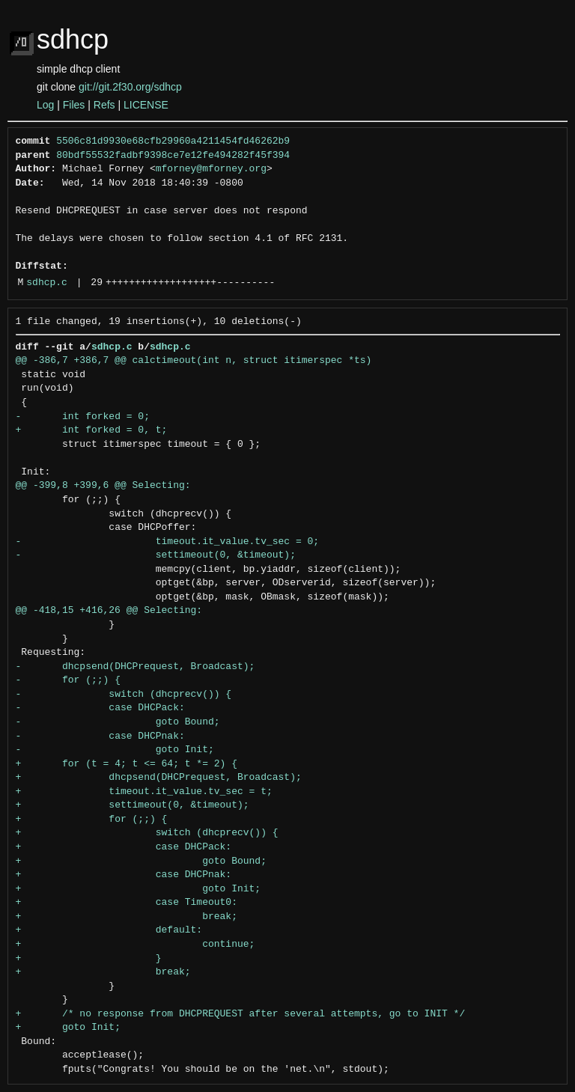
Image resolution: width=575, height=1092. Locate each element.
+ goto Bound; (141, 861)
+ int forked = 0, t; (92, 430)
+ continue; (135, 944)
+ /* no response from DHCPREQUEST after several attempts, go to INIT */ (241, 1014)
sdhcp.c (46, 283)
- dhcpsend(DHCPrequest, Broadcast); (135, 667)
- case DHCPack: (100, 708)
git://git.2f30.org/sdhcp (130, 87)
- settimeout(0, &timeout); (156, 555)
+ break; (126, 917)
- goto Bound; (118, 722)
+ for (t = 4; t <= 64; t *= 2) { (126, 764)
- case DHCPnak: (100, 736)
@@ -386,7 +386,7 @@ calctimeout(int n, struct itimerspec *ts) (194, 360)
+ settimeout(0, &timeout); (132, 805)
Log (45, 105)
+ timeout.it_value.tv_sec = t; (144, 792)
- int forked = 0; (83, 417)
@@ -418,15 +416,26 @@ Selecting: (109, 610)
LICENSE (146, 105)
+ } (89, 959)
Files (74, 105)
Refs (104, 105)
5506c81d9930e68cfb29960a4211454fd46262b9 (173, 141)
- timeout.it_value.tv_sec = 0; (168, 542)
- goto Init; (115, 750)
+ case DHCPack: (124, 847)
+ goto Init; (138, 889)
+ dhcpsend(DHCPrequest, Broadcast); (159, 777)
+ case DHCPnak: (124, 875)
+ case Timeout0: (126, 902)
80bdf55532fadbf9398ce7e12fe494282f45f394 (173, 155)
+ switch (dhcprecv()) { (147, 833)
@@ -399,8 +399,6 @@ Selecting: (103, 485)
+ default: (109, 930)
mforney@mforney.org (211, 169)
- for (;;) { (68, 680)
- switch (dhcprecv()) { (124, 694)
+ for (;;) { (92, 819)
